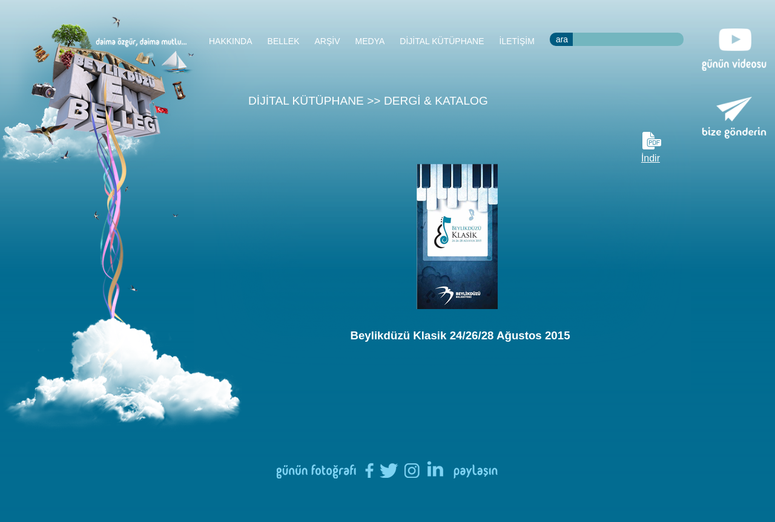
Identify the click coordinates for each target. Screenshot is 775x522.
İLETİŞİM (517, 41)
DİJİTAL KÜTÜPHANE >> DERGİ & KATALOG (368, 100)
